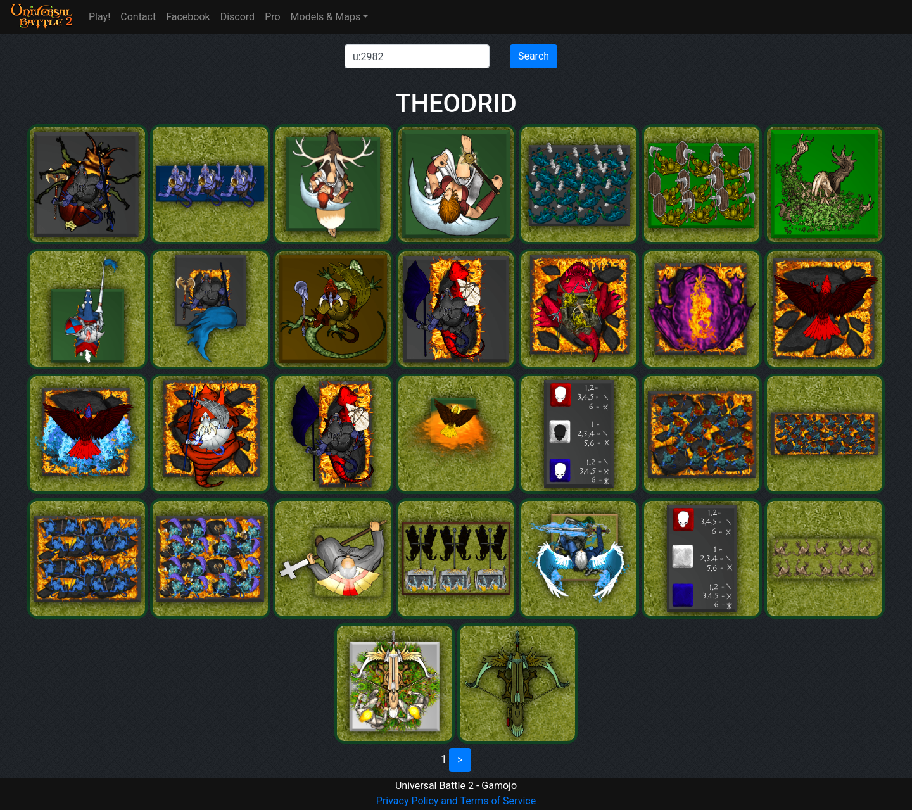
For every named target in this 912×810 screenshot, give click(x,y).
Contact (138, 17)
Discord (237, 17)
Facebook (188, 17)
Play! (99, 17)
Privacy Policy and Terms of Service (456, 801)
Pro (272, 17)
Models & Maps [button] (326, 17)
